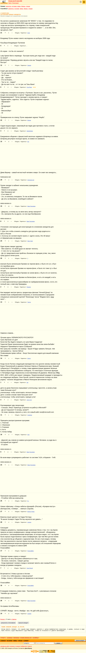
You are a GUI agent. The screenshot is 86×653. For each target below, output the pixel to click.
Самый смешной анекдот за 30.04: (13, 627)
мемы (19, 6)
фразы (23, 6)
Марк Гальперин (31, 206)
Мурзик (29, 120)
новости (30, 646)
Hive (28, 434)
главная (3, 640)
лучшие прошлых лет (26, 637)
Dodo (28, 33)
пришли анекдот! (80, 640)
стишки (28, 6)
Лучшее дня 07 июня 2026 (15, 1)
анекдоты (8, 6)
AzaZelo (29, 613)
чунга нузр (29, 400)
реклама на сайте (4, 646)
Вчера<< (2, 619)
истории (14, 6)
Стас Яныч (29, 87)
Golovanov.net (30, 180)
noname (29, 522)
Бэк (28, 141)
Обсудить (17, 33)
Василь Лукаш (30, 511)
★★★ (34, 87)
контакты (12, 646)
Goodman (29, 415)
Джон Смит (30, 241)
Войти (9, 3)
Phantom (29, 287)
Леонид (29, 65)
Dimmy (29, 358)
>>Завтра (13, 619)
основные (9, 637)
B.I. (28, 501)
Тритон (29, 302)
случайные (35, 637)
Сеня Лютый (30, 568)
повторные (16, 637)
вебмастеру (24, 646)
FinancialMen (30, 551)
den (27, 382)
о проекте (17, 646)
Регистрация (15, 3)
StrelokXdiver (30, 131)
